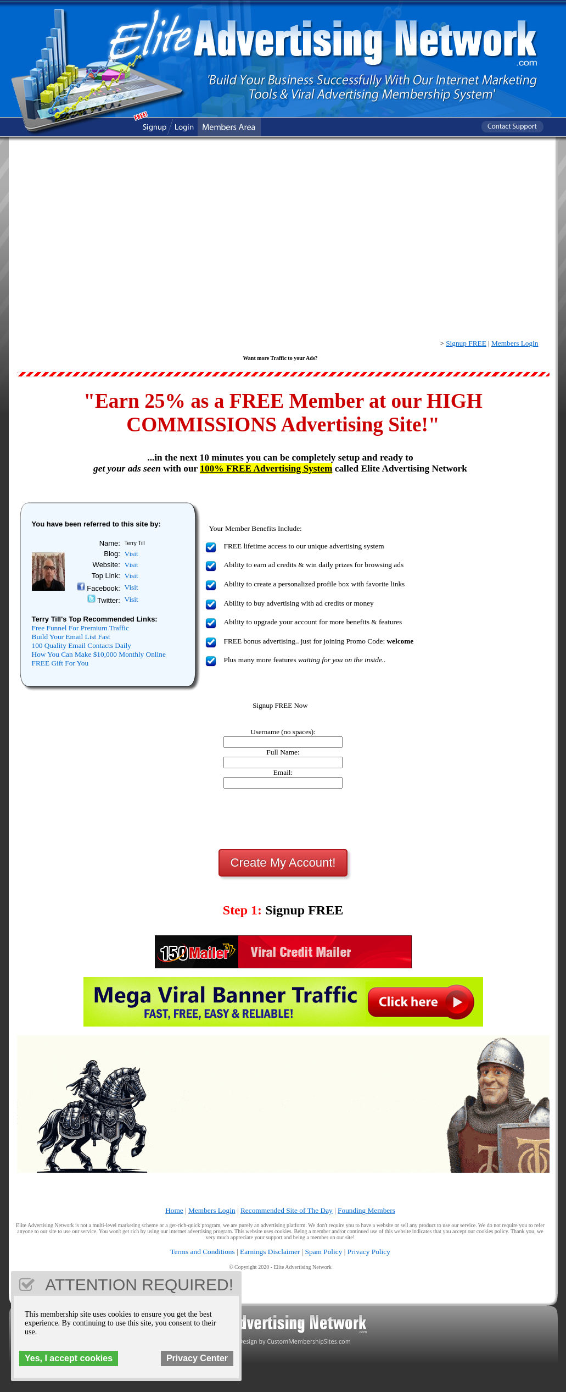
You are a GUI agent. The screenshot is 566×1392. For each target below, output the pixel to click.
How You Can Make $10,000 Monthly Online (99, 654)
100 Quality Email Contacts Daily (81, 645)
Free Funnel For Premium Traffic (80, 628)
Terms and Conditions (202, 1251)
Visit (131, 554)
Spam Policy (324, 1251)
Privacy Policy (369, 1251)
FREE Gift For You (60, 663)
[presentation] (283, 818)
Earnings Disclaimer (270, 1251)
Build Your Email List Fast (71, 637)
